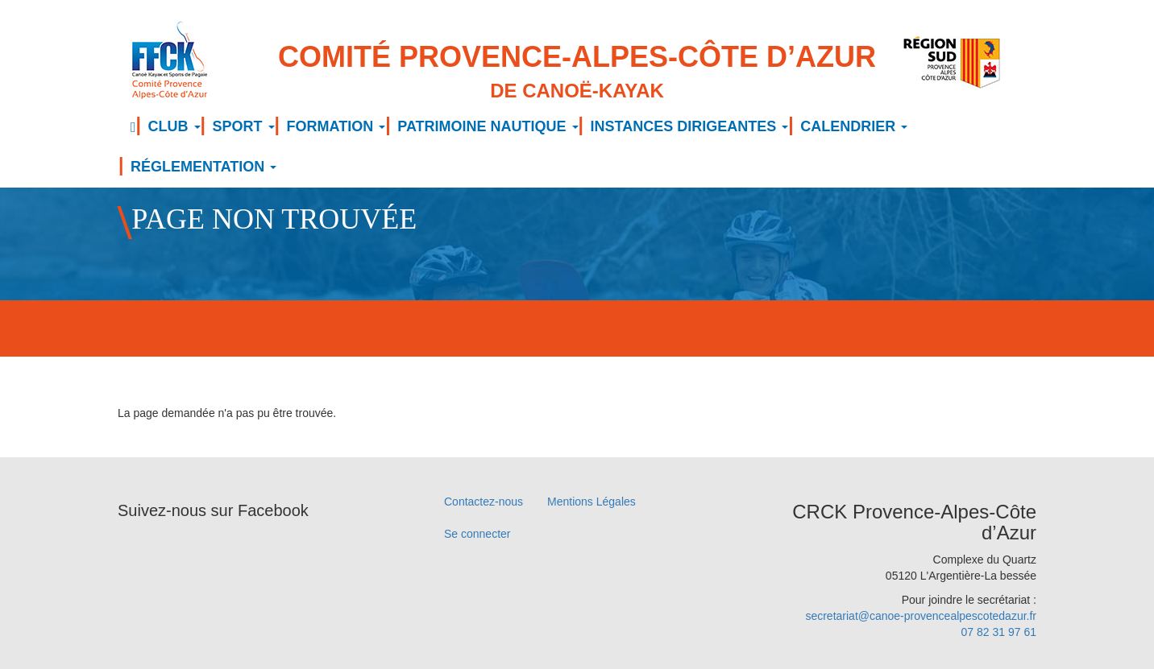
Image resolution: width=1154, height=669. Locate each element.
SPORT (244, 126)
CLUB (174, 126)
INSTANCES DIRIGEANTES (690, 126)
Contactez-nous (483, 501)
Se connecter (477, 533)
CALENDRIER (853, 126)
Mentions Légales (591, 501)
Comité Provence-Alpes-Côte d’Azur (577, 72)
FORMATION (336, 126)
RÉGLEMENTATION (203, 167)
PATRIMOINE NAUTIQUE (487, 126)
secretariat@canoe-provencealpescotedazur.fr (920, 615)
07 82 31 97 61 (998, 632)
